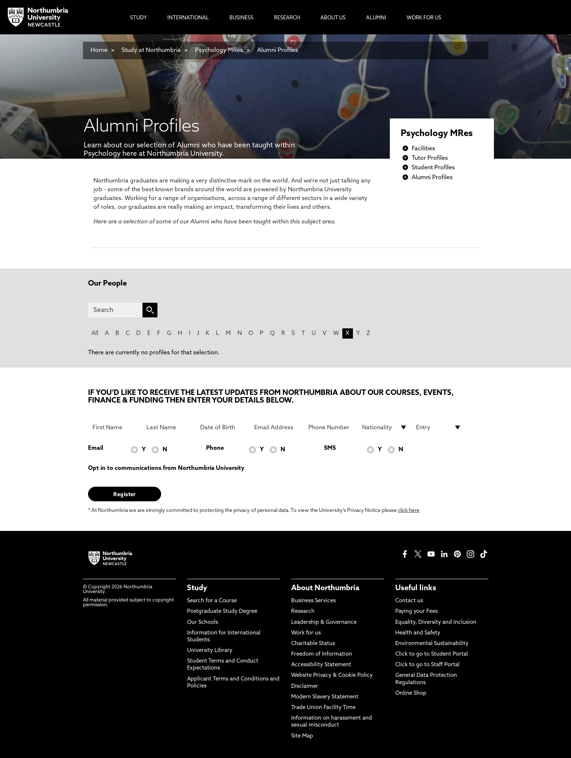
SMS (330, 448)
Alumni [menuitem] (376, 18)
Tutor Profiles (430, 158)
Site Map (302, 736)
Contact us (409, 601)
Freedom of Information (321, 654)
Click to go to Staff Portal (427, 665)
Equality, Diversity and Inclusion (435, 622)
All (94, 333)
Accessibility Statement (321, 665)
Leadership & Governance (324, 622)
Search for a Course (212, 601)
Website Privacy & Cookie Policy (332, 675)
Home (99, 50)
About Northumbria (325, 588)
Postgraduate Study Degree (222, 611)
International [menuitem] (188, 18)
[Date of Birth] (223, 427)
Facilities (423, 149)
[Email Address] (277, 427)
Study (197, 588)
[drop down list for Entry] (438, 427)
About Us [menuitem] (333, 18)
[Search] (115, 310)
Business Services (313, 601)
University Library (209, 650)
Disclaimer (304, 686)
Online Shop (410, 693)
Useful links (415, 588)
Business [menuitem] (241, 18)
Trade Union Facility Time (323, 707)
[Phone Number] (331, 427)
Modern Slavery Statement (324, 697)
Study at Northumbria (151, 50)
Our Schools (202, 622)
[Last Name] (169, 427)
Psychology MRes (219, 50)
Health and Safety (417, 633)
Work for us (306, 633)
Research (303, 611)
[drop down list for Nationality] (384, 427)
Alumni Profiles (277, 50)
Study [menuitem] (138, 18)
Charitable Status (313, 643)
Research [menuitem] (287, 18)
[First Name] (115, 427)
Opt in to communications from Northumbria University (166, 468)
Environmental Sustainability (431, 643)
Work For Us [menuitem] (424, 18)
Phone (215, 448)
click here (408, 510)
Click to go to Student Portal (431, 654)
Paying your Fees (416, 611)
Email (95, 448)
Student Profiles (433, 168)
